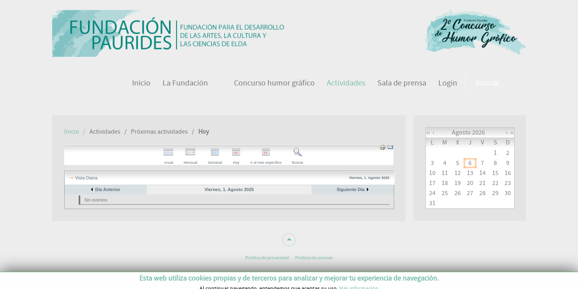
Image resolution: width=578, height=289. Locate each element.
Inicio (71, 131)
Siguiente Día (351, 189)
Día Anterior (107, 189)
